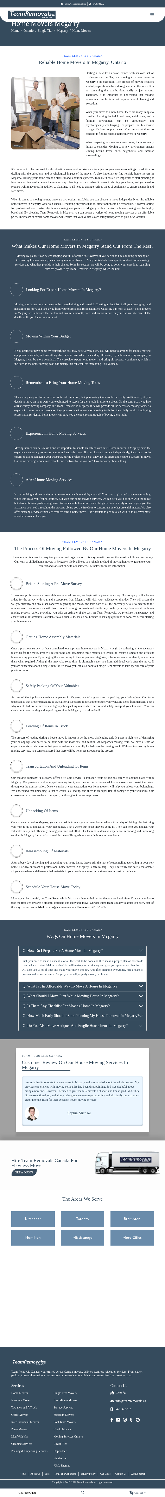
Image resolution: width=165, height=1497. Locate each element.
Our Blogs (105, 1473)
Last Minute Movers (65, 1400)
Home (15, 30)
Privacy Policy (88, 1473)
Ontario (29, 30)
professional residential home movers (36, 414)
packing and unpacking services (49, 710)
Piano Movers (19, 1429)
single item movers (110, 665)
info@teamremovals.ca (73, 4)
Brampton (132, 1219)
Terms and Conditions (65, 1473)
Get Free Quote (27, 1492)
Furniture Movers (21, 1400)
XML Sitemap (62, 1465)
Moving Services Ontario (68, 1436)
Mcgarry (62, 30)
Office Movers (19, 1414)
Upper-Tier (60, 1451)
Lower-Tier (60, 1443)
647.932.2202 (99, 907)
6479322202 (96, 4)
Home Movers (19, 1393)
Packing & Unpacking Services (29, 1451)
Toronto (82, 1219)
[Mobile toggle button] (152, 15)
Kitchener (33, 1219)
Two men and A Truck (24, 1407)
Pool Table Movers (65, 1422)
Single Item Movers (65, 1393)
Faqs (47, 1473)
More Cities (132, 1238)
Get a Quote (24, 1172)
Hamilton (33, 1238)
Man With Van (19, 1436)
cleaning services (30, 511)
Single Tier (45, 30)
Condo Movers (62, 1429)
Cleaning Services (21, 1443)
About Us (35, 1473)
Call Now (137, 1493)
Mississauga (82, 1238)
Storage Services (63, 1407)
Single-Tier (60, 1458)
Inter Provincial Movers (25, 1422)
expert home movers (46, 216)
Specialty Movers (64, 1414)
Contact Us (120, 1473)
